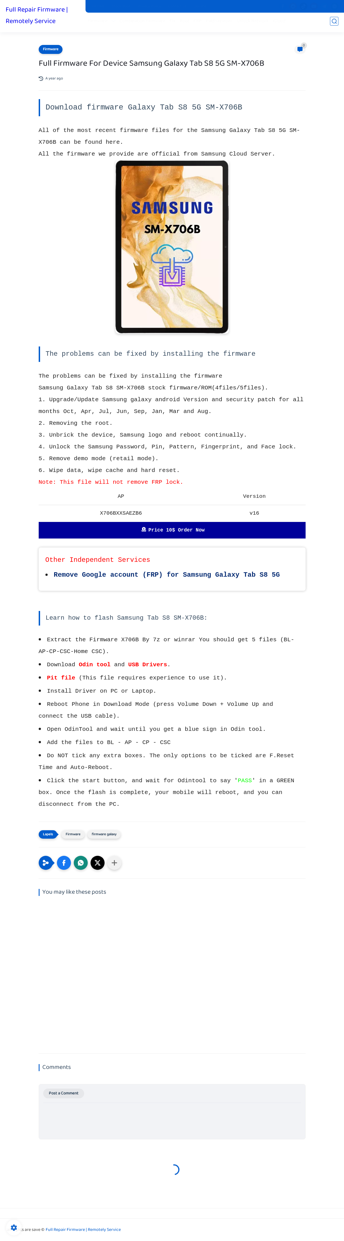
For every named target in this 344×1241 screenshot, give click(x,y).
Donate (200, 6)
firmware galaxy (104, 834)
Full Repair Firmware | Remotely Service (37, 16)
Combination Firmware (144, 23)
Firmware (99, 23)
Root (186, 23)
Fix (174, 23)
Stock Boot (121, 6)
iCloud (280, 23)
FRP (199, 23)
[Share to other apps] (114, 863)
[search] (334, 23)
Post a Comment (64, 1093)
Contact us (177, 6)
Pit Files (98, 6)
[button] (64, 863)
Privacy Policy (149, 6)
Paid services (220, 23)
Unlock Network (254, 23)
